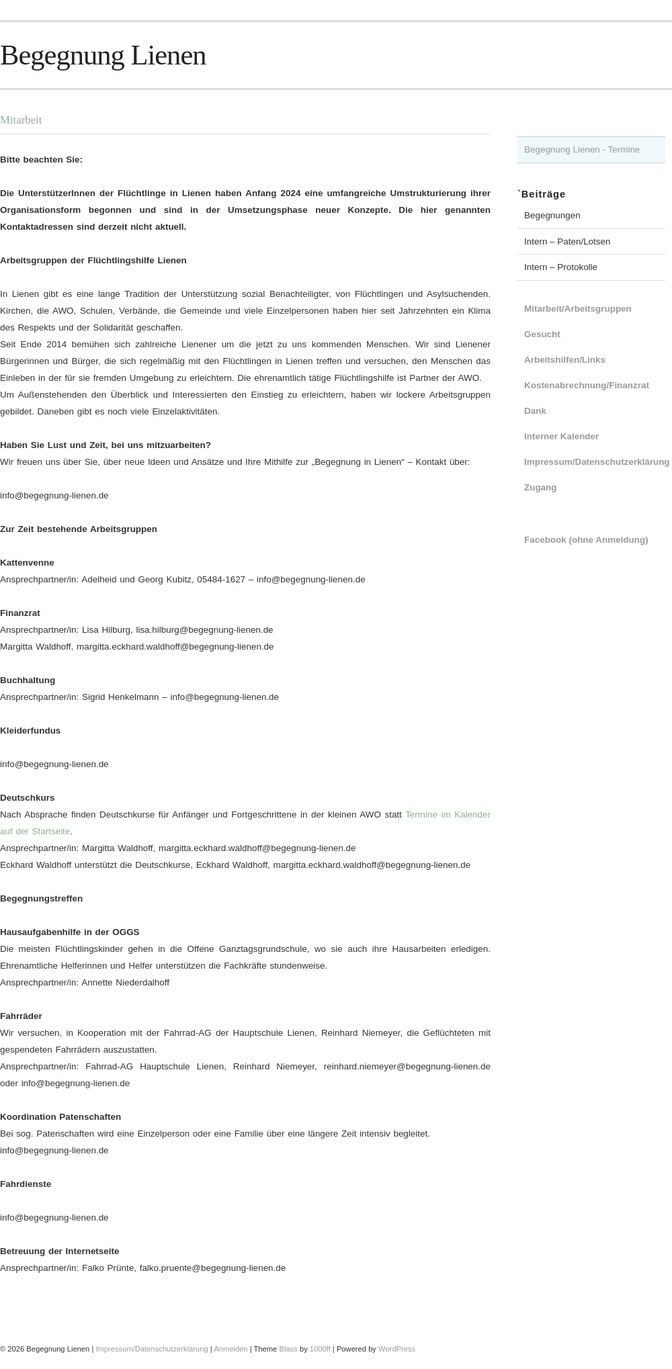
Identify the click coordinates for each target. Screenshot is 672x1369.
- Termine (620, 149)
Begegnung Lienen (103, 55)
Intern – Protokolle (560, 267)
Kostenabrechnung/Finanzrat (586, 385)
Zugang (540, 487)
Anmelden (230, 1349)
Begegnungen (552, 215)
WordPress (396, 1349)
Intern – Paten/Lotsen (567, 241)
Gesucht (542, 334)
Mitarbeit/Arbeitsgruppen (578, 309)
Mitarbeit (21, 120)
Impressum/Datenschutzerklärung (597, 462)
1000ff (320, 1349)
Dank (535, 411)
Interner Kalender (561, 436)
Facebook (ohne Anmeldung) (586, 540)
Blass (288, 1349)
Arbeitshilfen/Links (564, 360)
